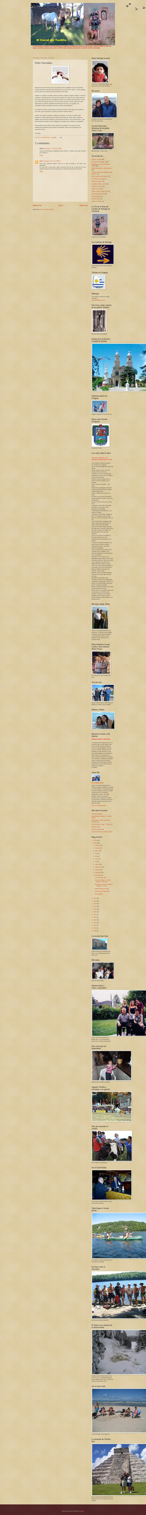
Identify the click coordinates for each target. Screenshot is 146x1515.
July (96, 861)
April (96, 853)
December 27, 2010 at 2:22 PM (53, 148)
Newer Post (37, 205)
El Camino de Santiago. (98, 162)
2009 (95, 840)
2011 (95, 898)
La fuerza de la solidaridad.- (102, 891)
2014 (95, 906)
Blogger (82, 1511)
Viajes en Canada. (97, 201)
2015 (95, 909)
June (96, 859)
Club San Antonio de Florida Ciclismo (102, 831)
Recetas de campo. (97, 186)
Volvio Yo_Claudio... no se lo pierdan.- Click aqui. (103, 880)
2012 (95, 901)
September (98, 867)
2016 (95, 911)
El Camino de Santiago (98, 179)
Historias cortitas (96, 159)
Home (60, 205)
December (98, 875)
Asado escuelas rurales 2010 (100, 191)
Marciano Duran (96, 826)
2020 (95, 922)
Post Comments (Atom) (47, 209)
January (97, 845)
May (96, 856)
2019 (95, 920)
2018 (95, 917)
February (97, 848)
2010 (95, 843)
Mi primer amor (96, 198)
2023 (95, 931)
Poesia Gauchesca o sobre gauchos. (102, 168)
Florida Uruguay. (96, 196)
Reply (41, 155)
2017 (95, 914)
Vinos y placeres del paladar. (100, 176)
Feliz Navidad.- (99, 894)
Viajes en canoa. (96, 188)
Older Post (83, 205)
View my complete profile (99, 805)
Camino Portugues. (97, 181)
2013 (95, 903)
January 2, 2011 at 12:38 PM (52, 161)
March (97, 851)
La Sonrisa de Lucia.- (101, 877)
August (97, 864)
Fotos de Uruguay (97, 814)
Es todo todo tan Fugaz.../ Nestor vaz (102, 824)
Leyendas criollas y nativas (99, 184)
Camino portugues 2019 (98, 193)
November (98, 872)
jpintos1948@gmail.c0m (98, 300)
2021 (95, 925)
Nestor (42, 161)
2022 (95, 928)
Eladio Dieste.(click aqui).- (102, 888)
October (97, 869)
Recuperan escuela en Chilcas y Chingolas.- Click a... (104, 885)
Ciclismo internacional (98, 829)
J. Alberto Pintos (99, 783)
